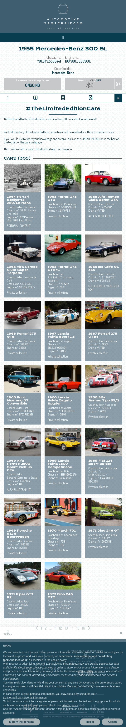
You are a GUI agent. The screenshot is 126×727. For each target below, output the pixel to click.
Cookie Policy (65, 685)
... (50, 628)
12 (61, 628)
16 (84, 628)
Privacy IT (49, 685)
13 (67, 628)
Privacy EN (34, 685)
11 (55, 628)
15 (78, 628)
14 (72, 628)
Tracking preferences (86, 685)
